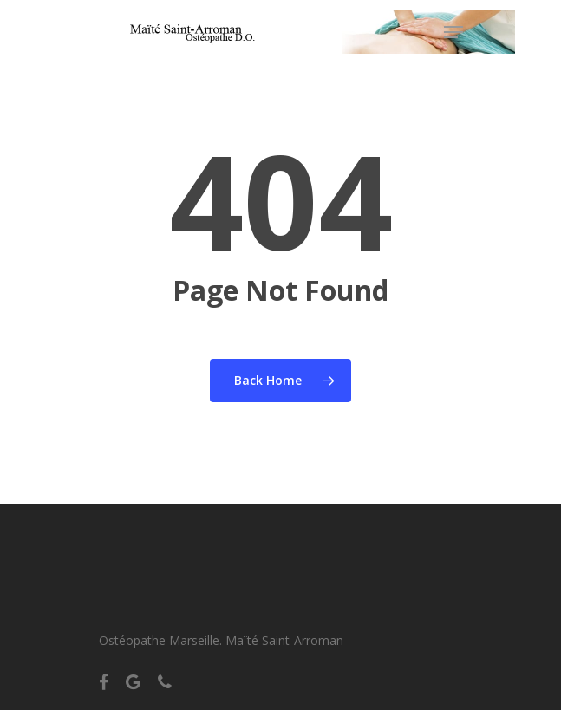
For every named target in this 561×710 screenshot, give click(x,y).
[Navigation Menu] (453, 32)
